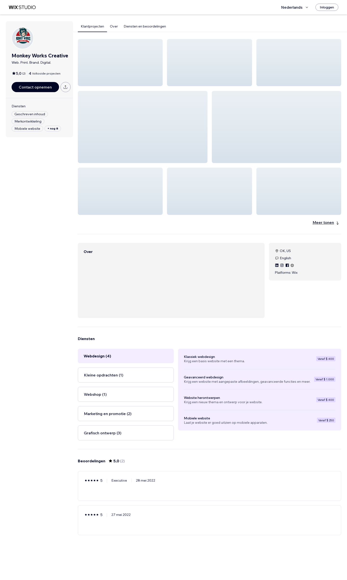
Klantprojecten (92, 26)
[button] (120, 62)
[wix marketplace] (22, 7)
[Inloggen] (326, 7)
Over (114, 26)
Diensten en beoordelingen (145, 26)
